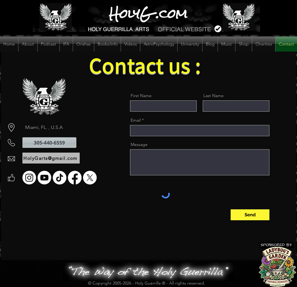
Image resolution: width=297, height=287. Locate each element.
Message (139, 144)
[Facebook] (75, 177)
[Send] (250, 214)
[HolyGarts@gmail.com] (51, 158)
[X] (90, 177)
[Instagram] (29, 177)
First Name (141, 95)
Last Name (213, 95)
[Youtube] (44, 177)
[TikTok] (59, 177)
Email (136, 120)
